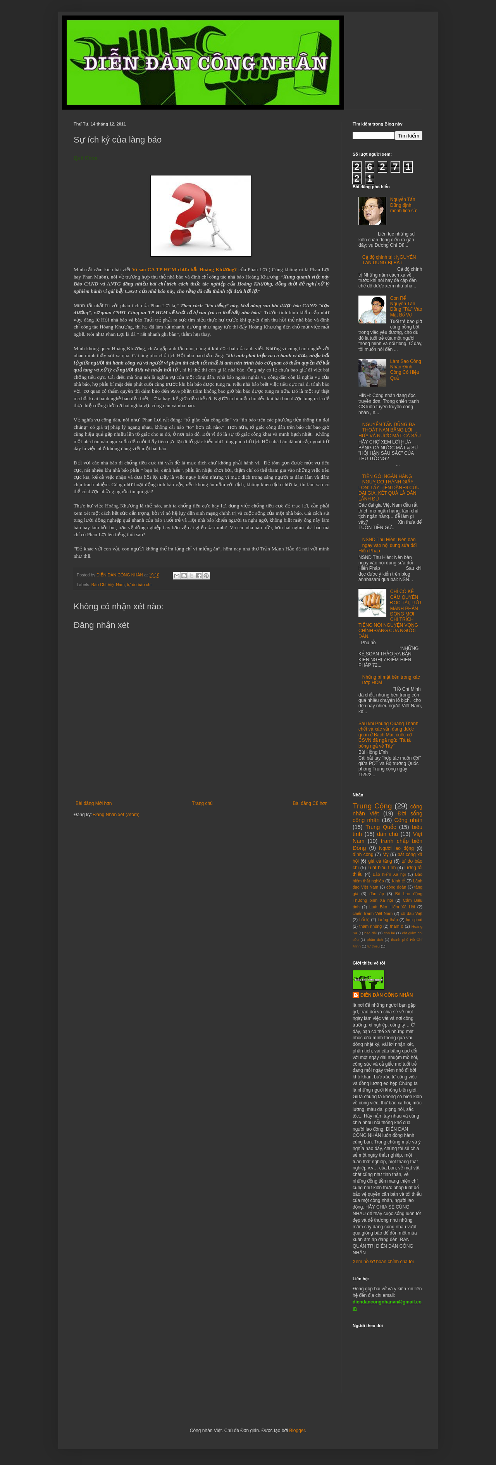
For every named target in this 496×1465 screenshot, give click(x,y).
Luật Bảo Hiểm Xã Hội (392, 906)
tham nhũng (370, 926)
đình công (363, 854)
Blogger (297, 1430)
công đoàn (396, 887)
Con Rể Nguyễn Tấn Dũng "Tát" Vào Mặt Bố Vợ (406, 307)
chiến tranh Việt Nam (373, 913)
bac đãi (370, 933)
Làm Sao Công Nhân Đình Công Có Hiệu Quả (405, 370)
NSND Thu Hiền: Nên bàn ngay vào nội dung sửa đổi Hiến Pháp (387, 545)
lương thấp (388, 919)
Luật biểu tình (381, 867)
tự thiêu (373, 946)
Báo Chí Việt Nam (108, 584)
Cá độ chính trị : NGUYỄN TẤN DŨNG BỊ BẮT (389, 259)
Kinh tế (398, 881)
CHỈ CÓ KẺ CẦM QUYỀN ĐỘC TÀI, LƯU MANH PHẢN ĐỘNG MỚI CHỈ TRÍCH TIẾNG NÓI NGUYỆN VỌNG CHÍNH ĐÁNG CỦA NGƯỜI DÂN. (389, 614)
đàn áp (376, 893)
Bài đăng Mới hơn (94, 803)
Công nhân (408, 820)
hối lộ (364, 919)
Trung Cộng (372, 806)
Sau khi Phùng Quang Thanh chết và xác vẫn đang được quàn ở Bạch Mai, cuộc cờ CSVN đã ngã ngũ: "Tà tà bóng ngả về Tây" (388, 735)
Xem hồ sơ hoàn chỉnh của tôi (383, 1261)
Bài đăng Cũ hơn (310, 803)
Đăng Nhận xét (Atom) (116, 814)
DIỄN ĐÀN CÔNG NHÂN (386, 995)
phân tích (375, 939)
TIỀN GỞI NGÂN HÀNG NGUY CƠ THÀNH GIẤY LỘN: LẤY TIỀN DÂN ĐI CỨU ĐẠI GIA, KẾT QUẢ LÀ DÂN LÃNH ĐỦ (389, 488)
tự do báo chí (139, 584)
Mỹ (385, 854)
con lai (389, 933)
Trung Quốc (380, 827)
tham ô (396, 926)
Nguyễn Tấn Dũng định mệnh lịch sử (403, 205)
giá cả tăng (380, 861)
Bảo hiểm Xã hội (389, 874)
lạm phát (414, 919)
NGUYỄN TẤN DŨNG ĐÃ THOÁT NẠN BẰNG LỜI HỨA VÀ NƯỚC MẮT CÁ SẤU (389, 430)
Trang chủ (202, 803)
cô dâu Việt (411, 913)
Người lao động (396, 848)
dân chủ (387, 834)
